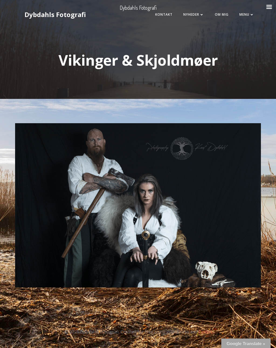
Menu (246, 14)
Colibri (205, 332)
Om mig (222, 14)
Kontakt (163, 14)
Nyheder (193, 14)
